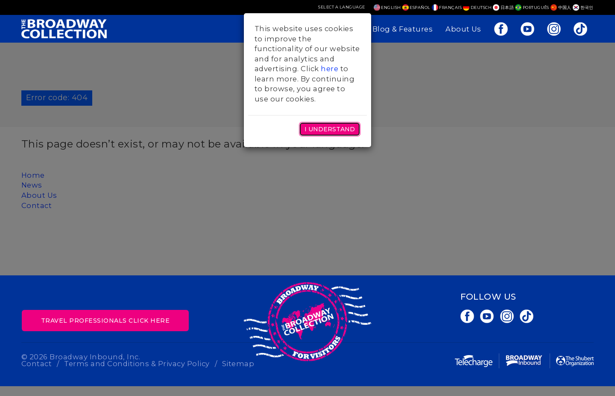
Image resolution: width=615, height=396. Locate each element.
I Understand (330, 129)
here (329, 68)
